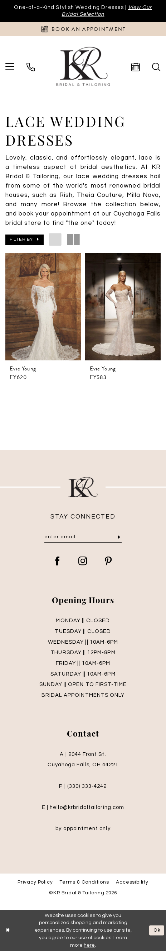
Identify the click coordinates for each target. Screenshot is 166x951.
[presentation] (43, 306)
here (89, 945)
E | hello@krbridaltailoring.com (83, 807)
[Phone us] (31, 67)
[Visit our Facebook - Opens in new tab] (58, 562)
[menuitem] (31, 67)
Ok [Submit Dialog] (157, 930)
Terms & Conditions (84, 882)
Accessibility (132, 882)
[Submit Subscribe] (119, 537)
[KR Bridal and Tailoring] (83, 66)
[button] (24, 240)
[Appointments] (83, 29)
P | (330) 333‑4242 (83, 786)
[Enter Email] (83, 537)
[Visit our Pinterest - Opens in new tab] (108, 562)
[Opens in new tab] (55, 213)
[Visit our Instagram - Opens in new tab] (83, 562)
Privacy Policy (35, 882)
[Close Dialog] (8, 930)
